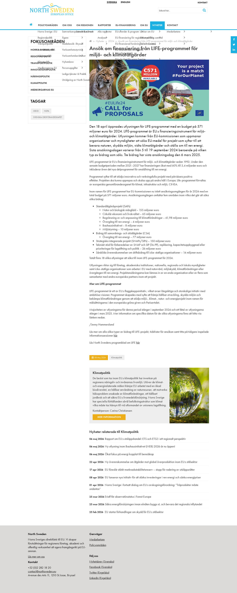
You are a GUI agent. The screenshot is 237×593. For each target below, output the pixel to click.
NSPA (46, 111)
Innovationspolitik (43, 69)
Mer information (109, 417)
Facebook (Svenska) (100, 567)
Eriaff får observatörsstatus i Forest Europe (120, 496)
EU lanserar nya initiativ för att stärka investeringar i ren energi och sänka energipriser (145, 477)
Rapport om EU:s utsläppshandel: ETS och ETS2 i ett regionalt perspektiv (137, 439)
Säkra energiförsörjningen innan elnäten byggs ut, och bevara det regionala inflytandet (145, 504)
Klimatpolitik (116, 357)
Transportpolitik (42, 63)
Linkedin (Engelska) (100, 578)
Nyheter (157, 25)
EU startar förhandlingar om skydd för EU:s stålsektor (126, 512)
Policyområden (48, 25)
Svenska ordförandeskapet (47, 117)
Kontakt (202, 2)
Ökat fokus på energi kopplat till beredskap (121, 454)
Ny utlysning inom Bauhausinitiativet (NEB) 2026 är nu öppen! (132, 446)
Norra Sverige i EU (42, 49)
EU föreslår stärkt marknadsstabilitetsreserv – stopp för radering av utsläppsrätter (142, 469)
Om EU (144, 25)
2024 (111, 41)
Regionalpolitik (41, 56)
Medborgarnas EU (42, 89)
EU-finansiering (126, 25)
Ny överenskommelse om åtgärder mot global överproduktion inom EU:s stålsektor (143, 462)
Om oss (67, 25)
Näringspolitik (40, 76)
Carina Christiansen (121, 410)
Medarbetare (97, 539)
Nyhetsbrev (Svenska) (101, 561)
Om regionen (84, 25)
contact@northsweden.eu (42, 571)
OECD (36, 111)
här (115, 335)
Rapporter (104, 25)
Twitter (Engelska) (99, 572)
